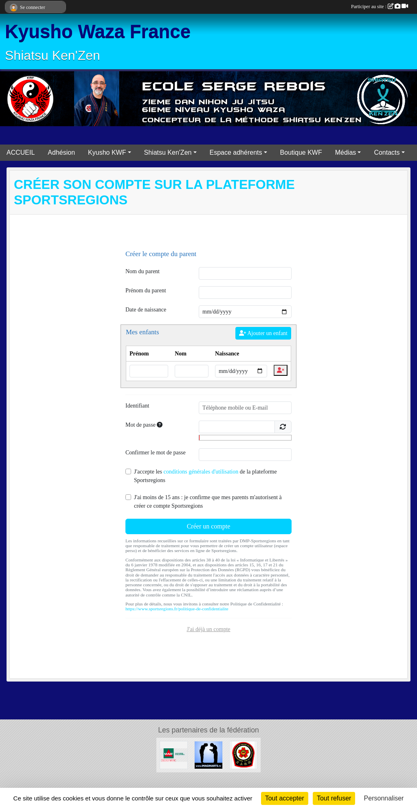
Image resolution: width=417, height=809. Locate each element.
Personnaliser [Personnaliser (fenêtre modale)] (384, 798)
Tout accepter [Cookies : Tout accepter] (284, 798)
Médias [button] (345, 152)
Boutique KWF (301, 152)
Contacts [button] (386, 152)
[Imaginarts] (208, 754)
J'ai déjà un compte (208, 629)
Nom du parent (142, 271)
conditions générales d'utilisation (200, 472)
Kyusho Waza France (98, 31)
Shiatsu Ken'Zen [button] (168, 152)
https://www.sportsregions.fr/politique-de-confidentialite (176, 608)
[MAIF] (174, 754)
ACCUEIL (21, 152)
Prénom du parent (145, 290)
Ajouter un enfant (263, 333)
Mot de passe (143, 425)
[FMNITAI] (243, 754)
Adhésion (61, 152)
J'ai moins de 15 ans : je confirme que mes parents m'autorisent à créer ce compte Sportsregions (208, 501)
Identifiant (137, 406)
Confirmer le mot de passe (155, 452)
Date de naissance (145, 310)
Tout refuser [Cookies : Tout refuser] (334, 798)
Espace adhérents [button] (236, 152)
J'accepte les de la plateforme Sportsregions (205, 476)
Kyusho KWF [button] (107, 152)
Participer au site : (379, 6)
